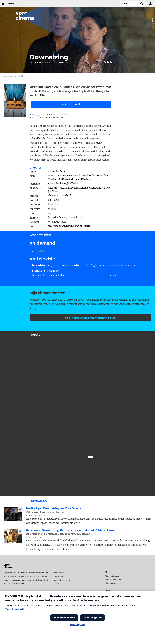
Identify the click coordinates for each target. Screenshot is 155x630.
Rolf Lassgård (65, 179)
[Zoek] (129, 3)
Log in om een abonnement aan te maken (113, 265)
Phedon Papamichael (59, 195)
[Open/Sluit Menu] (3, 3)
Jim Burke (53, 187)
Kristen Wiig (69, 175)
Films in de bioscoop (113, 579)
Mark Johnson (83, 187)
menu (11, 3)
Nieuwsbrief (59, 573)
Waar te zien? (71, 104)
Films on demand (112, 583)
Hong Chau (102, 175)
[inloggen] (150, 4)
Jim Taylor (72, 183)
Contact (57, 576)
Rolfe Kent (53, 200)
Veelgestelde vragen (62, 580)
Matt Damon (55, 175)
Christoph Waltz (86, 175)
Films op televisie (112, 576)
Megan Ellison (67, 187)
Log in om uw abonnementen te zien (90, 317)
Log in (56, 584)
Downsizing (39, 265)
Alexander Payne (57, 171)
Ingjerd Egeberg (82, 179)
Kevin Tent (53, 204)
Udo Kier (52, 179)
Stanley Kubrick (131, 304)
